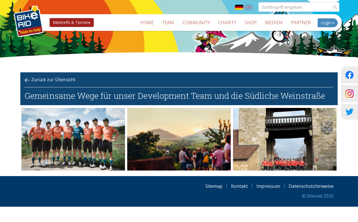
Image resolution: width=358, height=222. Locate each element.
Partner (303, 22)
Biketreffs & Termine (70, 22)
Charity (229, 22)
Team (170, 22)
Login (329, 22)
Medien (276, 22)
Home (149, 22)
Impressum (268, 186)
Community (198, 22)
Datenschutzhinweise (311, 186)
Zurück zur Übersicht (49, 80)
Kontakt (239, 186)
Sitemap (213, 186)
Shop (253, 22)
